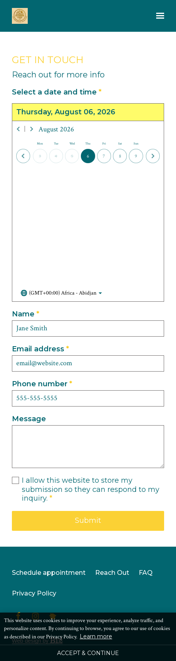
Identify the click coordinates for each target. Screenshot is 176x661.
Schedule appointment (49, 572)
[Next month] (31, 129)
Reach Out (112, 572)
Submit (88, 520)
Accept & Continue (88, 653)
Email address (40, 349)
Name (25, 314)
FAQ (146, 572)
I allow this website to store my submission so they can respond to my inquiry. (90, 489)
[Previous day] (23, 156)
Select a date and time (56, 92)
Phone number (42, 384)
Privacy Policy (34, 593)
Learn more (96, 636)
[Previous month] (19, 129)
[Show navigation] (158, 16)
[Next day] (153, 156)
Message (29, 418)
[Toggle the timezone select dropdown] (61, 293)
